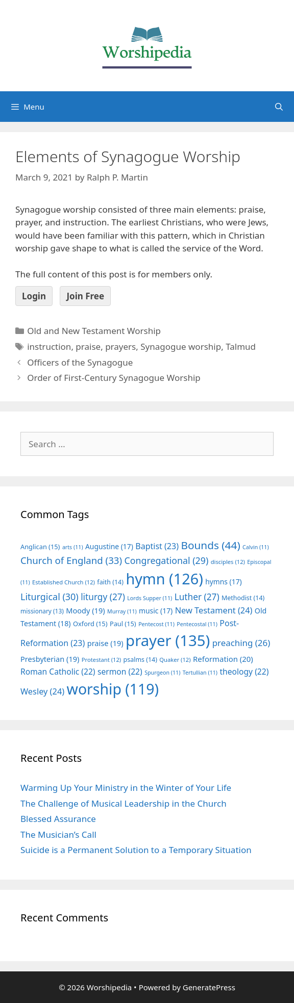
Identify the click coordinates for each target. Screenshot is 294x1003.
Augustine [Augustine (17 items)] (109, 546)
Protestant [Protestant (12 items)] (101, 659)
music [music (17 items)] (156, 610)
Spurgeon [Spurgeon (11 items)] (162, 672)
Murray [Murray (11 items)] (122, 611)
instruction (49, 346)
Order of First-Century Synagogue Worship (114, 377)
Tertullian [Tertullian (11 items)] (200, 672)
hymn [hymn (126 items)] (164, 578)
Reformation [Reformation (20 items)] (223, 659)
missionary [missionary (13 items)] (42, 611)
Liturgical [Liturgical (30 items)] (49, 596)
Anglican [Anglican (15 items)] (40, 546)
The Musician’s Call (58, 834)
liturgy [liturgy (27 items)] (103, 597)
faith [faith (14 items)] (110, 582)
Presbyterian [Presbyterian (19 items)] (49, 659)
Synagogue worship (180, 346)
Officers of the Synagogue (80, 362)
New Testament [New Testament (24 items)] (214, 610)
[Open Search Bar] (279, 106)
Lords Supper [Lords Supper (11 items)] (149, 598)
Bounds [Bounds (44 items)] (210, 545)
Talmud (241, 346)
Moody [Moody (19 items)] (85, 610)
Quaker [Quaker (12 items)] (174, 659)
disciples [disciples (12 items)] (228, 561)
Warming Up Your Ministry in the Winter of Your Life (125, 787)
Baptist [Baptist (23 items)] (157, 546)
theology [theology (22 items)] (243, 671)
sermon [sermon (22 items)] (119, 671)
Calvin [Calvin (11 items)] (255, 547)
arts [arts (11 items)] (72, 547)
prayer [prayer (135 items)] (168, 640)
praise (88, 346)
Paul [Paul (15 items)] (123, 623)
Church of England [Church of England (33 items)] (71, 560)
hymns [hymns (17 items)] (223, 581)
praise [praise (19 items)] (105, 643)
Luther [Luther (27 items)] (197, 597)
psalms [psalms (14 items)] (140, 659)
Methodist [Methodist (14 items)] (243, 598)
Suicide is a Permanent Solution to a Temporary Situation (136, 850)
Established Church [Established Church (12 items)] (63, 582)
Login (34, 296)
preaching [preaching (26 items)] (241, 643)
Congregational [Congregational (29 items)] (167, 560)
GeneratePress (209, 987)
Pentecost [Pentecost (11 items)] (156, 624)
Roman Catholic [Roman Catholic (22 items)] (57, 671)
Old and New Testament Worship (94, 331)
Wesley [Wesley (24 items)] (42, 691)
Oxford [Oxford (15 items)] (90, 623)
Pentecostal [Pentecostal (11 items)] (197, 624)
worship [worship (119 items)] (113, 689)
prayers (120, 346)
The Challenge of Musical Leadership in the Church (123, 803)
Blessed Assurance (58, 819)
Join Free (85, 296)
